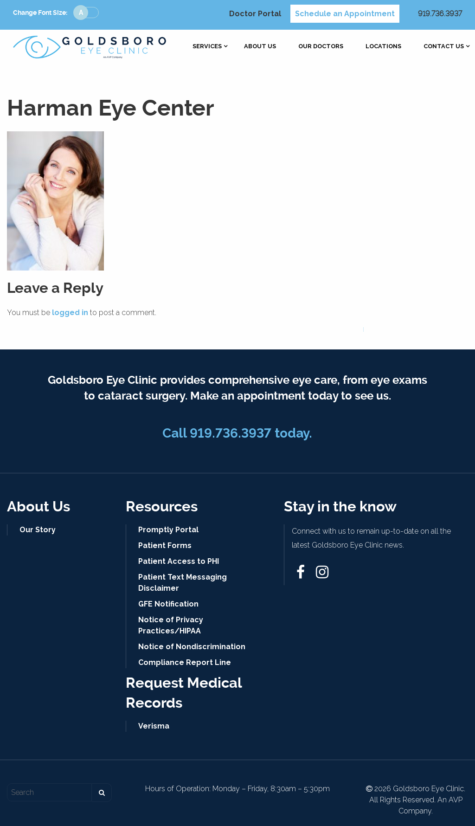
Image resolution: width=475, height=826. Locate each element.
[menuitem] (207, 46)
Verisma (153, 726)
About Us (260, 47)
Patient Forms (165, 545)
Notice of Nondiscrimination (191, 646)
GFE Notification (168, 604)
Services (207, 47)
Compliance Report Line (184, 662)
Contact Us (444, 47)
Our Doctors (320, 47)
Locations (383, 47)
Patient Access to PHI (178, 561)
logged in (70, 312)
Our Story (37, 529)
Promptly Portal (168, 529)
